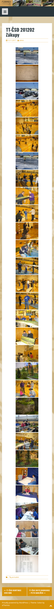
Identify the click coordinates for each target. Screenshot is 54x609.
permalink (15, 577)
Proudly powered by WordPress (15, 602)
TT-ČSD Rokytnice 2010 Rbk (12, 591)
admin (21, 40)
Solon (39, 602)
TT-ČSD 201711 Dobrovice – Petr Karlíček (39, 591)
